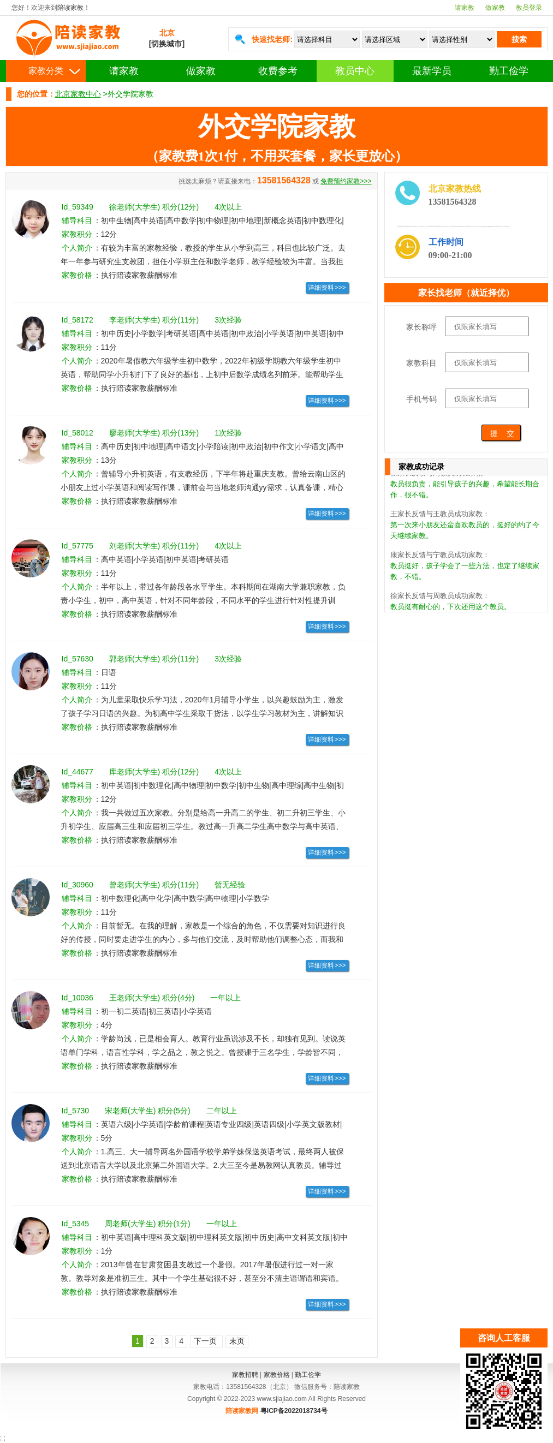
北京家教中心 (78, 94)
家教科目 (421, 363)
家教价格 (277, 1375)
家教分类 (45, 70)
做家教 (495, 7)
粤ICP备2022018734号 (294, 1411)
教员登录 (529, 7)
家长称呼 (421, 327)
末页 (237, 1341)
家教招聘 (245, 1375)
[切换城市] (167, 43)
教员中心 (354, 70)
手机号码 (421, 399)
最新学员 (431, 70)
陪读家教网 (241, 1411)
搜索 (519, 39)
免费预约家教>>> (345, 181)
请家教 (464, 7)
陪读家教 (70, 7)
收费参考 (278, 70)
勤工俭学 (508, 70)
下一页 (206, 1341)
